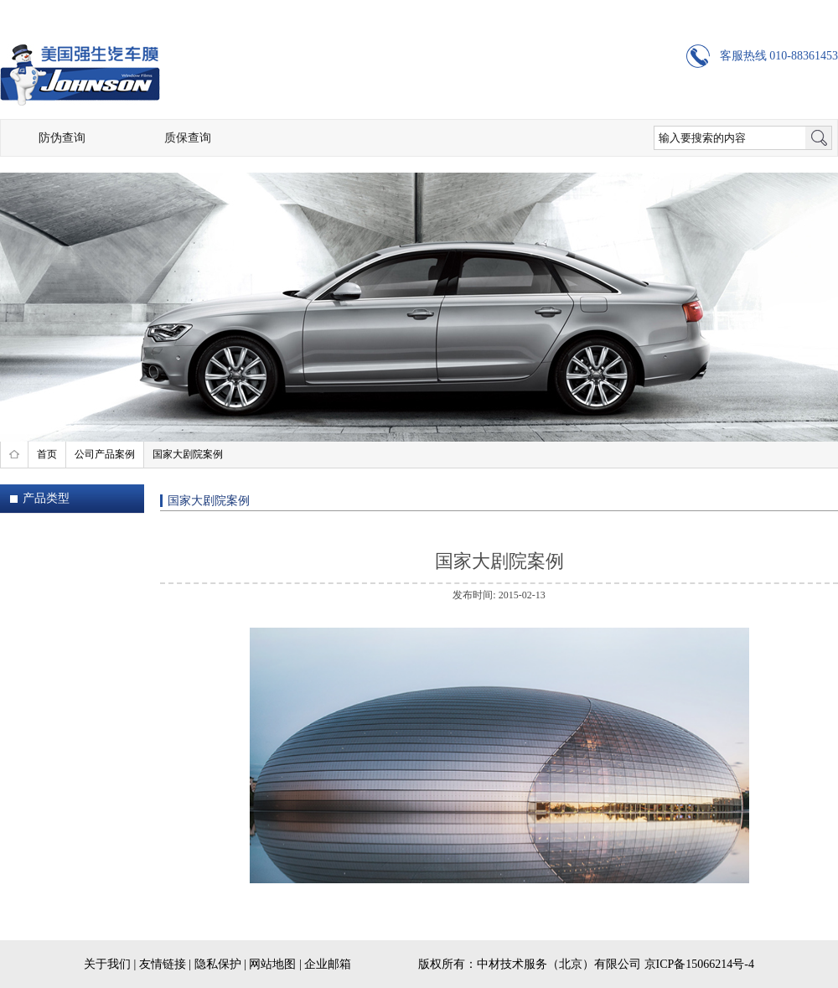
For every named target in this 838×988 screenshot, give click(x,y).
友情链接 (162, 964)
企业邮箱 (327, 964)
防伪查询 (62, 138)
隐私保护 (217, 964)
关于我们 (107, 964)
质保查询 (187, 138)
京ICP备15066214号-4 (699, 964)
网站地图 (272, 964)
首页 (47, 454)
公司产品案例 (105, 454)
